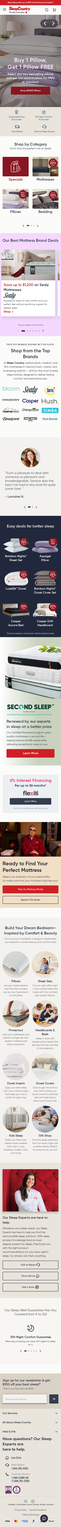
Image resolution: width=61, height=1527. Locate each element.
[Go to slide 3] (30, 331)
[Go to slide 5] (36, 331)
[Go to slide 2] (27, 331)
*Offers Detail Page (30, 1515)
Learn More (30, 753)
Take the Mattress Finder (30, 889)
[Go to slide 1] (23, 331)
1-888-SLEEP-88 (20, 1478)
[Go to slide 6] (39, 331)
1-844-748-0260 (19, 1468)
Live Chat (16, 1458)
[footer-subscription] (53, 1399)
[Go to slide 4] (33, 331)
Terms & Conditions (37, 1510)
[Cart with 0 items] (54, 10)
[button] (45, 23)
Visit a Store (30, 1287)
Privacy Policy (21, 1510)
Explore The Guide (30, 900)
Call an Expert (30, 1265)
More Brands (49, 419)
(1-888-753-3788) (20, 1481)
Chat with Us (31, 1276)
